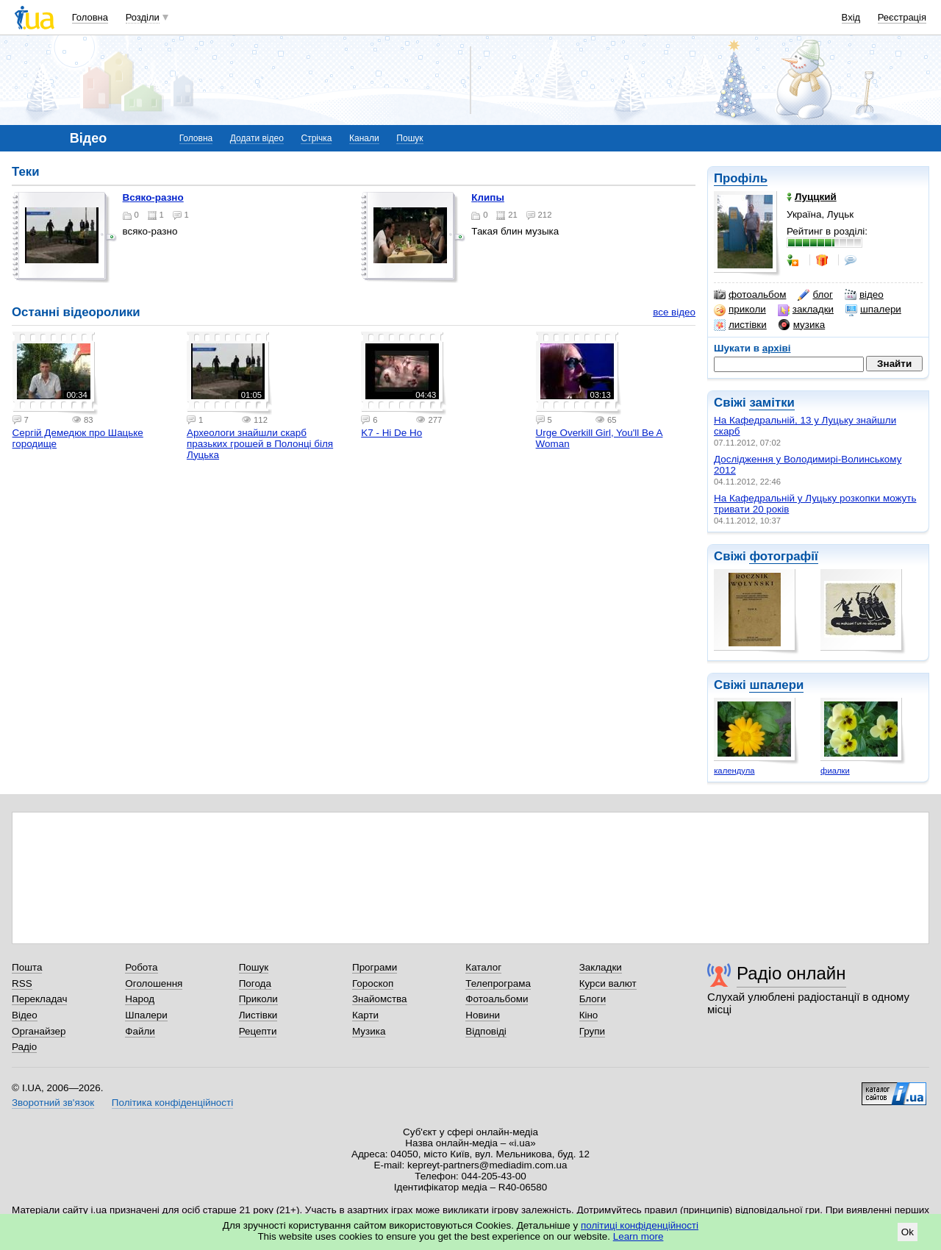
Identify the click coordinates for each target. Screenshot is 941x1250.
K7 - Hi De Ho (391, 432)
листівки (740, 325)
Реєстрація (902, 17)
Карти (365, 1015)
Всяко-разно (153, 197)
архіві (776, 348)
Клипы (487, 197)
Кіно (588, 1015)
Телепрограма (498, 983)
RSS (22, 983)
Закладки (600, 967)
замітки (772, 403)
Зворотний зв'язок (53, 1102)
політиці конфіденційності (639, 1225)
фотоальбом (750, 295)
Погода (255, 983)
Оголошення (153, 983)
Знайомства (379, 998)
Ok (907, 1232)
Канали (364, 138)
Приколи (258, 998)
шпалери (873, 309)
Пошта (27, 967)
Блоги (593, 998)
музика (802, 325)
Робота (141, 967)
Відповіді (486, 1031)
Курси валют (608, 983)
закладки (806, 309)
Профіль (741, 178)
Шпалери (146, 1015)
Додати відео (257, 138)
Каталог (483, 967)
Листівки (258, 1015)
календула (734, 770)
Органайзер (38, 1031)
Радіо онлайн (791, 973)
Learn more (638, 1236)
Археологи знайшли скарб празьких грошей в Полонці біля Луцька (260, 443)
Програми (374, 967)
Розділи (143, 17)
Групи (592, 1031)
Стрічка (316, 138)
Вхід (851, 17)
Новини (482, 1015)
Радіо (24, 1046)
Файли (140, 1031)
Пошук (409, 138)
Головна (90, 17)
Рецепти (258, 1031)
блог (815, 295)
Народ (139, 998)
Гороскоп (372, 983)
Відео (24, 1015)
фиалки (835, 770)
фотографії (783, 556)
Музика (368, 1031)
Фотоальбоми (496, 998)
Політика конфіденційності (172, 1102)
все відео (674, 312)
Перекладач (39, 998)
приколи (740, 309)
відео (864, 295)
